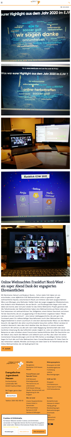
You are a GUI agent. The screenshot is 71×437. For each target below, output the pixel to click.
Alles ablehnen (24, 431)
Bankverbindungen (53, 410)
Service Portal (11, 396)
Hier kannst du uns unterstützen (32, 385)
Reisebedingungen (53, 408)
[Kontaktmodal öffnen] (69, 1)
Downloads (50, 413)
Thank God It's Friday (54, 387)
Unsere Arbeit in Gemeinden (31, 404)
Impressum (51, 420)
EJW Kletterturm (52, 384)
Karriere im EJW (31, 410)
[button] (1, 2)
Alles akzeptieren (39, 431)
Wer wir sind (30, 398)
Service (49, 398)
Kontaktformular (52, 401)
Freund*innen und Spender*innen (32, 375)
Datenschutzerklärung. (10, 427)
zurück (7, 349)
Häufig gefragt (52, 406)
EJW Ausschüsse (32, 408)
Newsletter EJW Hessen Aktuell (34, 368)
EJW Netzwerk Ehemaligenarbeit (32, 380)
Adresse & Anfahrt (53, 403)
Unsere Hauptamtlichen (34, 401)
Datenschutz (51, 417)
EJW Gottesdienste (53, 389)
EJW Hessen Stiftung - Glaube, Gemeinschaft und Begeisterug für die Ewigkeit (35, 391)
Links (48, 415)
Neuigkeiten (30, 363)
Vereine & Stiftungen (33, 412)
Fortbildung (51, 370)
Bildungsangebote (53, 362)
